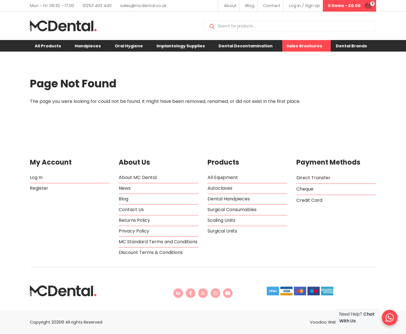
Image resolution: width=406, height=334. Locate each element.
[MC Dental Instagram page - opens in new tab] (215, 293)
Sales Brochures (304, 46)
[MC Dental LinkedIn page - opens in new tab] (178, 293)
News (125, 188)
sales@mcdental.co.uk (143, 5)
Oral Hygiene (129, 46)
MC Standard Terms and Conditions (158, 241)
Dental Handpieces (229, 199)
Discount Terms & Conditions (151, 252)
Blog (249, 5)
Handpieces (88, 46)
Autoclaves (220, 188)
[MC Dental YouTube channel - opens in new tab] (228, 293)
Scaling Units (221, 220)
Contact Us (131, 209)
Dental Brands (351, 46)
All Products (48, 46)
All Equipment (223, 177)
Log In (36, 177)
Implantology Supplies (180, 46)
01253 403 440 (97, 5)
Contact (271, 5)
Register (39, 188)
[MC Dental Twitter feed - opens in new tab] (203, 293)
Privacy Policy (134, 231)
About (230, 5)
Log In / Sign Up (304, 5)
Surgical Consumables (232, 209)
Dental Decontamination (246, 46)
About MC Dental (138, 177)
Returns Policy (134, 220)
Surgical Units (222, 231)
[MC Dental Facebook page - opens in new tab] (190, 293)
